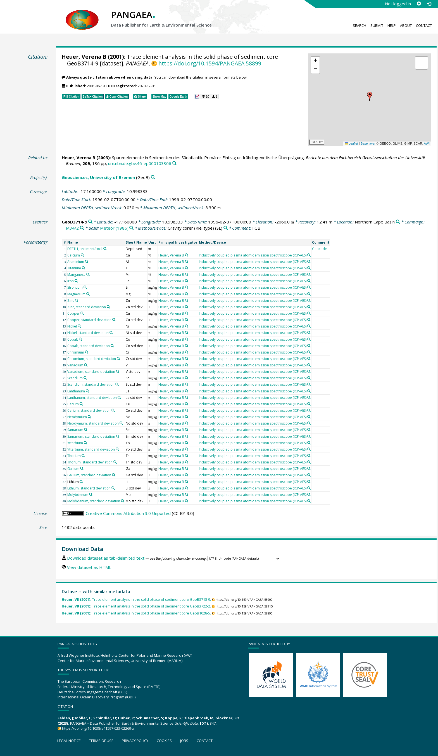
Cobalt (72, 339)
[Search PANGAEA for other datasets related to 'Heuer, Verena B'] (186, 255)
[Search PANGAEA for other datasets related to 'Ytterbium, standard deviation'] (117, 449)
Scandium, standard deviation (91, 384)
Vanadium (75, 365)
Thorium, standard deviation (90, 462)
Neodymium (77, 416)
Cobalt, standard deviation (88, 345)
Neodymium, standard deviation (93, 423)
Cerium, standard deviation (89, 410)
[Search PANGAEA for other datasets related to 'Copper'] (82, 313)
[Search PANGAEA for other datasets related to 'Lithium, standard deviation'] (113, 488)
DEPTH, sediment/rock (85, 248)
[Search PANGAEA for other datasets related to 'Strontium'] (85, 287)
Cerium (73, 404)
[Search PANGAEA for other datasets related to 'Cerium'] (81, 404)
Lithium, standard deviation (89, 488)
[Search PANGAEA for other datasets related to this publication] (174, 163)
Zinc (70, 300)
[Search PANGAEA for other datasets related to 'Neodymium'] (89, 416)
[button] (369, 96)
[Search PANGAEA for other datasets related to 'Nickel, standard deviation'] (111, 332)
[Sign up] (419, 3)
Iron (70, 281)
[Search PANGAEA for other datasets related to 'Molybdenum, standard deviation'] (122, 501)
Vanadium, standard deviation (91, 371)
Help (391, 25)
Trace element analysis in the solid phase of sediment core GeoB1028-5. (136, 613)
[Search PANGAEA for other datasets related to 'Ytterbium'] (85, 442)
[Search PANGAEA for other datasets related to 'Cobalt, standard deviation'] (112, 345)
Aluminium (75, 261)
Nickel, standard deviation (88, 332)
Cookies (164, 740)
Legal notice (69, 740)
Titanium (74, 268)
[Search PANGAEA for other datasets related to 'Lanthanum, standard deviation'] (119, 397)
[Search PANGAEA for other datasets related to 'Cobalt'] (80, 339)
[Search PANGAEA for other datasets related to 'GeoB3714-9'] (90, 222)
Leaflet (351, 143)
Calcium (73, 255)
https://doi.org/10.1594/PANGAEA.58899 (209, 63)
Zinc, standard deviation (86, 307)
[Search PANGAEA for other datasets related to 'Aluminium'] (86, 261)
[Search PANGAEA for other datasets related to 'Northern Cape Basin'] (398, 222)
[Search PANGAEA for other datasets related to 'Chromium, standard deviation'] (118, 358)
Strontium (75, 287)
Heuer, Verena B (84, 56)
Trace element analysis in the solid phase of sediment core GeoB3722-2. (136, 606)
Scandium (75, 378)
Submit (376, 25)
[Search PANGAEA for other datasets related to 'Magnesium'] (88, 294)
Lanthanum (76, 391)
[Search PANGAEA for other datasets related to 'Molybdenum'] (90, 494)
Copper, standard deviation (89, 319)
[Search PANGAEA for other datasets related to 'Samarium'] (85, 429)
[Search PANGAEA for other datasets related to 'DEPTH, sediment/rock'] (105, 248)
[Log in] (429, 3)
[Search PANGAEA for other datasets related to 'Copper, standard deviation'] (114, 319)
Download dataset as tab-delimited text (105, 558)
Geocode (319, 248)
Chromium (75, 352)
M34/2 (72, 228)
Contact (424, 25)
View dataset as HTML (89, 567)
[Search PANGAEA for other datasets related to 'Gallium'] (82, 468)
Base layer (368, 143)
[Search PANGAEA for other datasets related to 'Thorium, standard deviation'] (115, 462)
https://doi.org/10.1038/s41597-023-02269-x (98, 728)
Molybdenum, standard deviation (93, 501)
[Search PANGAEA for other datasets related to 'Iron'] (76, 280)
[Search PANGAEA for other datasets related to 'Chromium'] (86, 352)
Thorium (74, 455)
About (406, 25)
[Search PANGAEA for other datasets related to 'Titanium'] (83, 268)
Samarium (75, 429)
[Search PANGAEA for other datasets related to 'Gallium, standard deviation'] (113, 475)
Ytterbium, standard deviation (91, 449)
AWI (427, 143)
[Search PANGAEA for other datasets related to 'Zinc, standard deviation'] (108, 306)
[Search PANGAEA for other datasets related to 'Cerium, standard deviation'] (113, 410)
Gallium (73, 468)
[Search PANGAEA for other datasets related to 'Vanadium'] (85, 365)
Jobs (184, 740)
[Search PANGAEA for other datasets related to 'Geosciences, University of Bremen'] (153, 177)
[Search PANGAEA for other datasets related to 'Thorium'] (83, 455)
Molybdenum (77, 494)
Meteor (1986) (114, 228)
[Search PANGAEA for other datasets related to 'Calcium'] (82, 255)
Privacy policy (135, 740)
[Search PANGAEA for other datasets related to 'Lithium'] (81, 481)
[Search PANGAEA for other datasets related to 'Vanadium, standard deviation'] (117, 371)
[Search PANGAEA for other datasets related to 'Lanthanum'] (87, 391)
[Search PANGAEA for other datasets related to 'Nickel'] (79, 326)
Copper (73, 313)
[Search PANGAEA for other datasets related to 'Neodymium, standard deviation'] (121, 423)
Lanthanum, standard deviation (92, 397)
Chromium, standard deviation (91, 358)
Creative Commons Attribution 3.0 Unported (128, 513)
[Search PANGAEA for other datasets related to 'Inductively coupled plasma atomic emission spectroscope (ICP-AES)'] (309, 255)
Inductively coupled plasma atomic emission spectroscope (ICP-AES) (252, 255)
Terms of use (101, 740)
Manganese (76, 274)
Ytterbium (75, 443)
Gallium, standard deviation (89, 475)
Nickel (72, 326)
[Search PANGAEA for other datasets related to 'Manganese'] (88, 274)
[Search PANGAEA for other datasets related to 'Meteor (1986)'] (131, 228)
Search (359, 25)
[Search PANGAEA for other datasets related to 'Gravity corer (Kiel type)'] (225, 228)
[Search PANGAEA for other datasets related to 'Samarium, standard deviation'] (117, 436)
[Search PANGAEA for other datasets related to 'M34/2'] (82, 228)
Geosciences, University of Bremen (98, 177)
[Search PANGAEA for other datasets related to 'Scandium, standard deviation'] (117, 384)
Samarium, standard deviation (91, 436)
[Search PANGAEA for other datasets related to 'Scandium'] (85, 378)
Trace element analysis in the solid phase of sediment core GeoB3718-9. (136, 599)
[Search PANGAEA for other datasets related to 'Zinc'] (76, 300)
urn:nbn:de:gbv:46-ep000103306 (139, 163)
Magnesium (76, 294)
